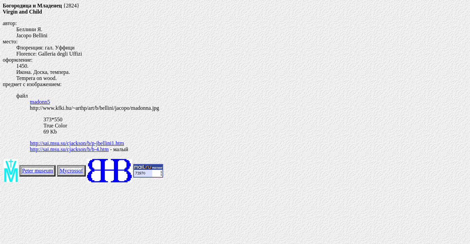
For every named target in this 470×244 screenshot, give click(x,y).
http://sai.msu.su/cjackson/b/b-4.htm (69, 149)
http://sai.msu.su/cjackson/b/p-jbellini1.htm (77, 143)
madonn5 (40, 102)
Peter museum (37, 171)
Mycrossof (71, 171)
